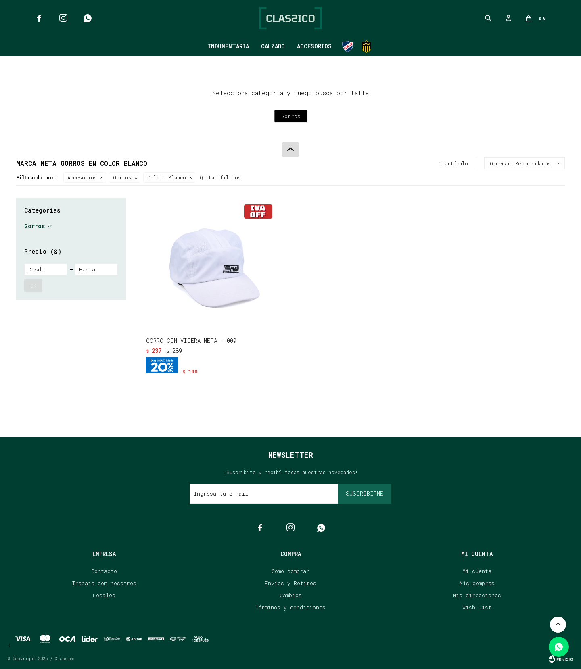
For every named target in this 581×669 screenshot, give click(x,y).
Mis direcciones (477, 595)
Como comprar (290, 571)
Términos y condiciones (290, 607)
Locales (104, 595)
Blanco (166, 177)
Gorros (122, 177)
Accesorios (314, 46)
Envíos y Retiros (290, 583)
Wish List (476, 607)
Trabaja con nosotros (104, 583)
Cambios (291, 595)
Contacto (104, 571)
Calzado (273, 46)
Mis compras (477, 583)
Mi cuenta (476, 571)
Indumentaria (228, 46)
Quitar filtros (220, 177)
